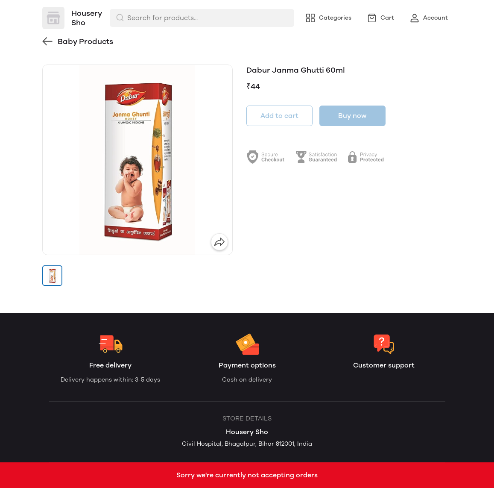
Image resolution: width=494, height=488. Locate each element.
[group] (137, 160)
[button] (52, 275)
